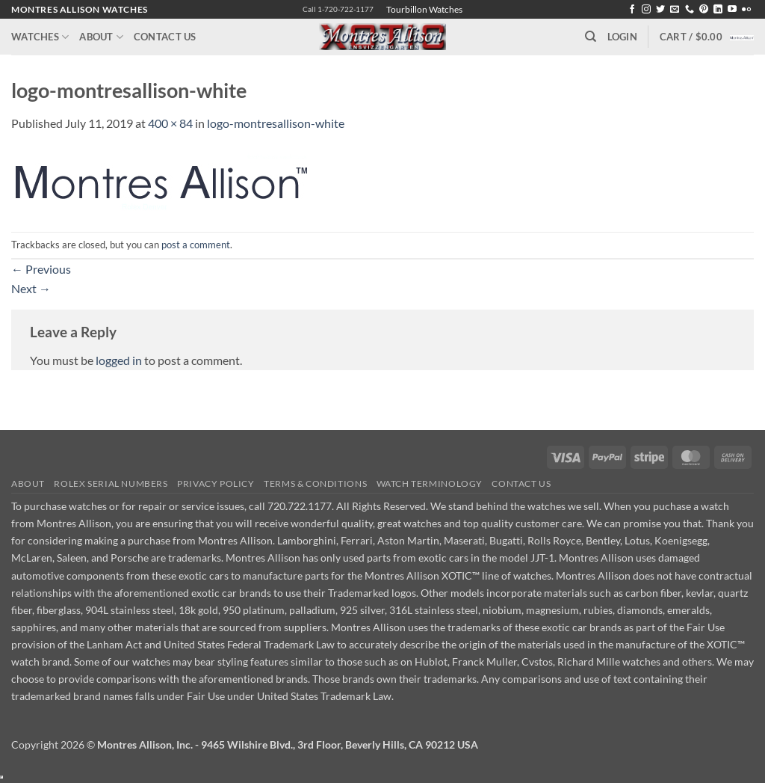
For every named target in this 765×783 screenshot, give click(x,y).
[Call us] (689, 9)
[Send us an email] (674, 9)
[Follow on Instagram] (646, 9)
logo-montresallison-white (275, 123)
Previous (41, 269)
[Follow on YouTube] (732, 9)
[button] (622, 37)
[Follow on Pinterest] (703, 9)
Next (31, 288)
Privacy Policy (216, 483)
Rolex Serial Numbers (110, 483)
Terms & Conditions (315, 483)
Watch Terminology (430, 483)
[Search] (590, 36)
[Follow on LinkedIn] (717, 9)
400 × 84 (170, 123)
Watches (40, 37)
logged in (119, 360)
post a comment (195, 245)
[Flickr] (746, 9)
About (101, 37)
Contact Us (165, 37)
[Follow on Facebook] (632, 9)
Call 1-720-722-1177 (338, 9)
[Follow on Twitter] (660, 9)
